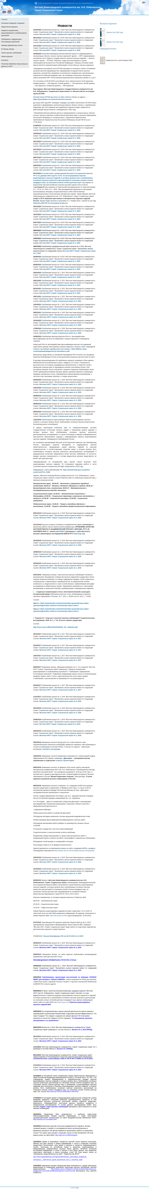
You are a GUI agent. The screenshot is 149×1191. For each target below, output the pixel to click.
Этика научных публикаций (11, 53)
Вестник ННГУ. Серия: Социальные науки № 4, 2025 (59, 42)
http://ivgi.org (79, 534)
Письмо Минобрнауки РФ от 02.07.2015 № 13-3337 (63, 936)
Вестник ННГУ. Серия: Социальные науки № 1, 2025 (59, 138)
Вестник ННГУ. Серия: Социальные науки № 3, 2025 (59, 50)
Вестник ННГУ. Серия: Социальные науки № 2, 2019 (60, 408)
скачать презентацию (65, 760)
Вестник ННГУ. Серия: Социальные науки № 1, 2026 (59, 34)
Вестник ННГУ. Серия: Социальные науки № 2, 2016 (59, 724)
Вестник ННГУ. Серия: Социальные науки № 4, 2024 (59, 146)
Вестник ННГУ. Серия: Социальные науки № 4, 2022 (59, 243)
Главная (4, 19)
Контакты (4, 60)
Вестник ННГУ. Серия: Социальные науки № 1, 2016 (60, 735)
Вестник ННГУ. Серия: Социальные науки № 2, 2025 (59, 130)
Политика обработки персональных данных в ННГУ (14, 65)
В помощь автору (7, 49)
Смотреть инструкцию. (52, 749)
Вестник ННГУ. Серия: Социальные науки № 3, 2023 (59, 219)
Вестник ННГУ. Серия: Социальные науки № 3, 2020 (60, 325)
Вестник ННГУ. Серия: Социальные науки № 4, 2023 (59, 211)
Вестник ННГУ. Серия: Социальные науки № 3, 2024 (59, 154)
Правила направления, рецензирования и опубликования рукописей (14, 33)
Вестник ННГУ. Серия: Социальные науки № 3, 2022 (59, 261)
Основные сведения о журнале (12, 23)
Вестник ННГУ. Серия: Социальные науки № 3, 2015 (60, 873)
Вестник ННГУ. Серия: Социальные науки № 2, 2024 (59, 162)
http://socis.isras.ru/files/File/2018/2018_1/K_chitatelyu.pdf (55, 627)
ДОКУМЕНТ (60, 531)
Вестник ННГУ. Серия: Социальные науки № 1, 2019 (60, 416)
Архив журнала (7, 56)
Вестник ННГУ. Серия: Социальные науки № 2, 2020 (60, 333)
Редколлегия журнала (9, 27)
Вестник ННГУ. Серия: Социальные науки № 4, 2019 (60, 392)
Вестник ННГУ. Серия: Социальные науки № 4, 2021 (60, 285)
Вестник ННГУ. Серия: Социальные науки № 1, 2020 (60, 384)
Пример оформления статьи (11, 45)
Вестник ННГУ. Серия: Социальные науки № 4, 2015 (60, 862)
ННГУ (73, 1187)
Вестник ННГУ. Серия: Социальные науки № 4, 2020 (60, 317)
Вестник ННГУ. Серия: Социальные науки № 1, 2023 (59, 235)
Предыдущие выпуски (108, 49)
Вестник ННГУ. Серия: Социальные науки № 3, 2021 (59, 293)
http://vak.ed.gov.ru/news (59, 915)
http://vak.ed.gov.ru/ (61, 1002)
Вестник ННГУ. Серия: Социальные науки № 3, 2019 (60, 400)
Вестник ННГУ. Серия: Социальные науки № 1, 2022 (59, 277)
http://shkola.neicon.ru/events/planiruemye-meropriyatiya (74, 850)
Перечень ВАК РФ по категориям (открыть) (50, 203)
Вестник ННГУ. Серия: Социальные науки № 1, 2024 (59, 170)
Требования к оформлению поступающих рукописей (11, 40)
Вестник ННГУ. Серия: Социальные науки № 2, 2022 (59, 269)
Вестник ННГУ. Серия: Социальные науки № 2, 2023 (59, 227)
